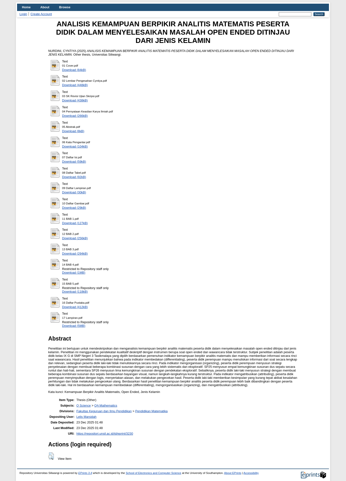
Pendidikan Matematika (151, 411)
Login (23, 14)
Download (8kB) (73, 131)
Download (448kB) (75, 85)
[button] (51, 456)
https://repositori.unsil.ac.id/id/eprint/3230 (104, 433)
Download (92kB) (74, 177)
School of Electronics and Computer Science (153, 472)
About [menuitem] (44, 7)
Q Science (83, 405)
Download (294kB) (75, 253)
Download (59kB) (74, 161)
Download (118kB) (75, 291)
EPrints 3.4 (85, 472)
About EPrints (232, 472)
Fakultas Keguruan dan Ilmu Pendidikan (104, 411)
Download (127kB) (75, 223)
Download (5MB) (73, 326)
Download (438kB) (75, 100)
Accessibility (251, 472)
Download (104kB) (75, 146)
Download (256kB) (75, 238)
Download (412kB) (75, 307)
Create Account (41, 14)
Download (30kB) (74, 192)
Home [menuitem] (26, 7)
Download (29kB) (74, 208)
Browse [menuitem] (64, 7)
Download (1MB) (73, 272)
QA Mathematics (105, 405)
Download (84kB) (74, 70)
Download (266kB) (75, 116)
